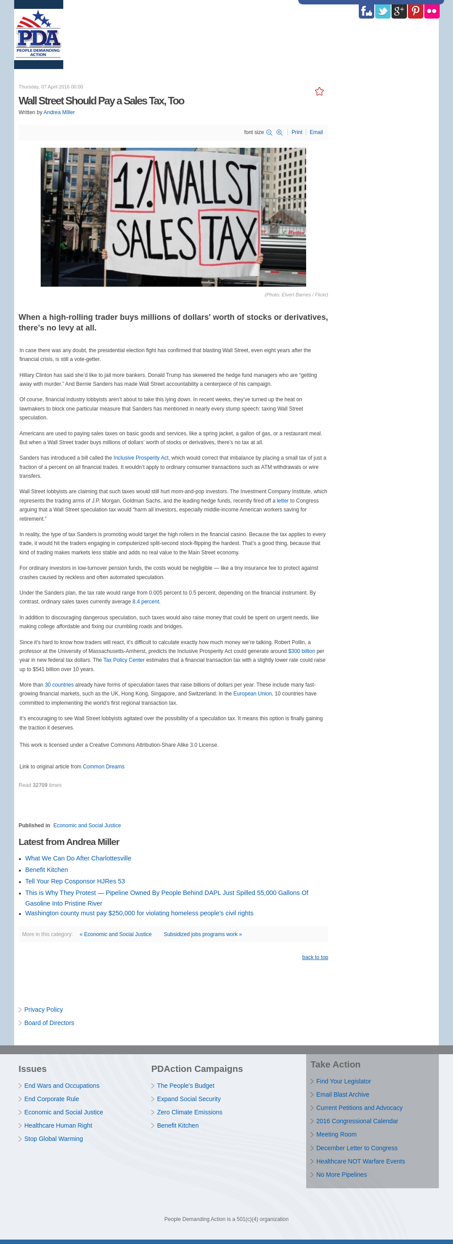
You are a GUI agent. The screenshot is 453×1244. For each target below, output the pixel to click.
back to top (315, 957)
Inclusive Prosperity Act (141, 458)
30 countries (59, 685)
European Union (253, 694)
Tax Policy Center (124, 660)
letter (283, 501)
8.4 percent (145, 602)
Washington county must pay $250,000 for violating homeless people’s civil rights (139, 913)
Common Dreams (103, 767)
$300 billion (301, 651)
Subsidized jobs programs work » (203, 934)
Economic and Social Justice (87, 825)
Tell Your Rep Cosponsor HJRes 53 (75, 881)
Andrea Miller (59, 112)
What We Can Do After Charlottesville (78, 858)
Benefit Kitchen (46, 869)
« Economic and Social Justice (116, 934)
